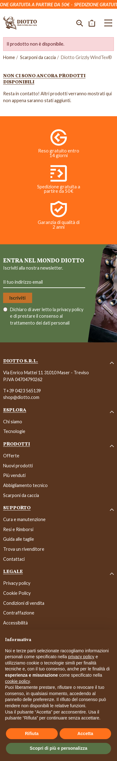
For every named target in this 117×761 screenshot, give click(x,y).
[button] (80, 23)
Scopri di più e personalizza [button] (58, 748)
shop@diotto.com (21, 397)
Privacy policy (16, 583)
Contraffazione (18, 612)
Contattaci (14, 559)
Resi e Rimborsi (18, 529)
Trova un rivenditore (23, 549)
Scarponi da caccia (38, 57)
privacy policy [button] (81, 656)
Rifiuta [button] (32, 733)
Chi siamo (12, 421)
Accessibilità (15, 622)
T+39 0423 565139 (22, 390)
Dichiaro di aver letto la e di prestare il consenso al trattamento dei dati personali (46, 316)
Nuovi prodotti (18, 465)
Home (9, 57)
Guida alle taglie (18, 539)
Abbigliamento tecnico (25, 485)
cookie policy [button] (17, 681)
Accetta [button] (85, 733)
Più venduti (14, 475)
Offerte (11, 455)
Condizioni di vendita (23, 603)
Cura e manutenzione (24, 519)
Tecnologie (14, 431)
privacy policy (70, 309)
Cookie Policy (17, 593)
